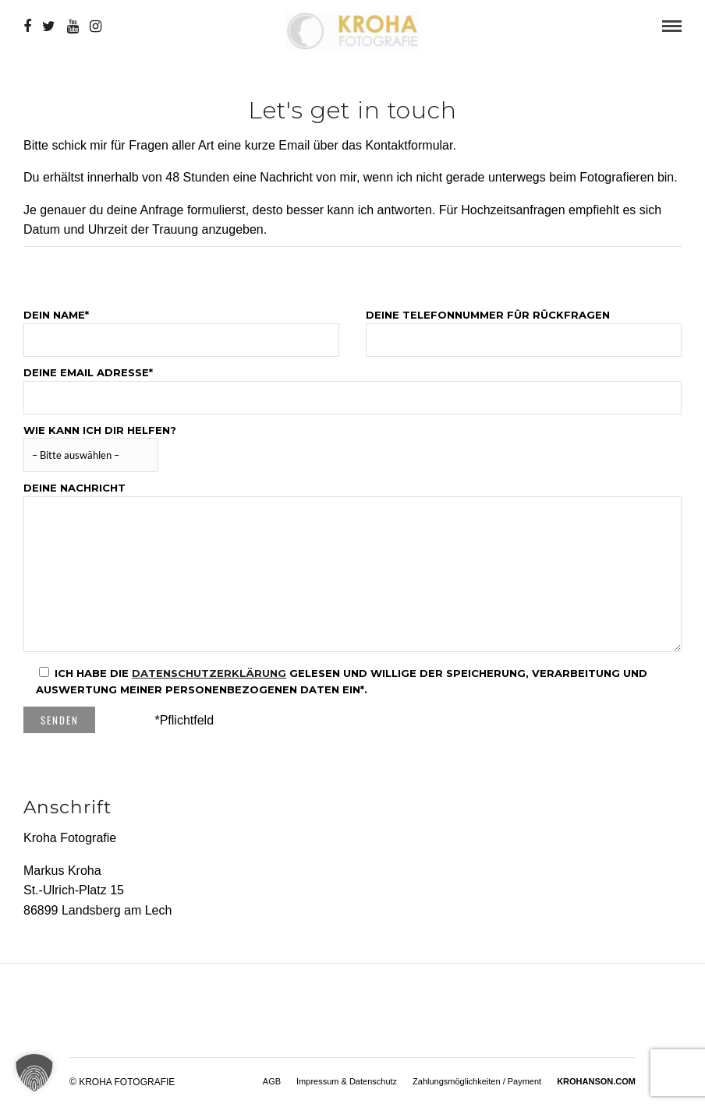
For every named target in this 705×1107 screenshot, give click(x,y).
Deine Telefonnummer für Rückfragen (524, 327)
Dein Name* (181, 327)
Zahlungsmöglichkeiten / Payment (477, 1080)
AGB (272, 1080)
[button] (34, 1072)
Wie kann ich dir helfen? (99, 442)
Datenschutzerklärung (209, 672)
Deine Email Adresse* (352, 385)
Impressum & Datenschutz (346, 1080)
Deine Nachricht (352, 567)
